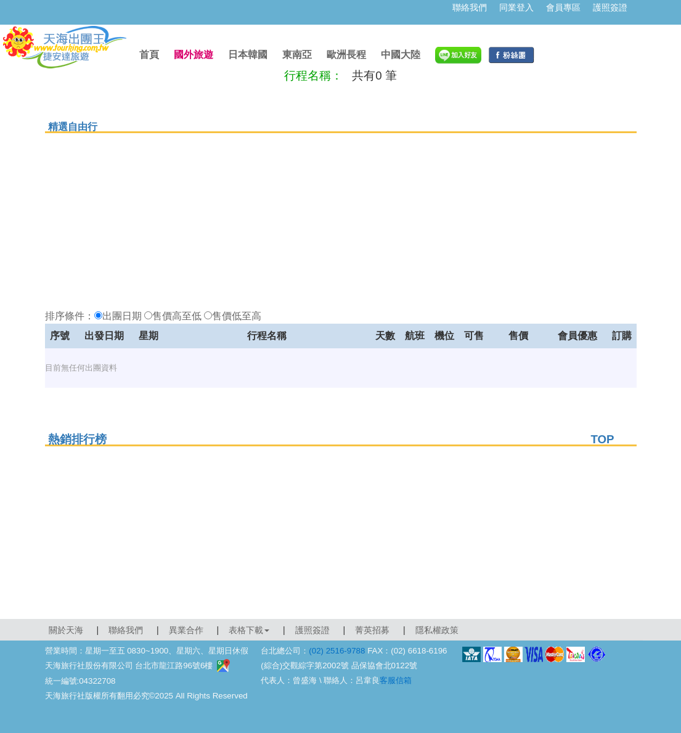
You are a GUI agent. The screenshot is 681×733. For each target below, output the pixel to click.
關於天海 (66, 630)
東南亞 (297, 54)
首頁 (149, 54)
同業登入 (516, 7)
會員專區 (563, 7)
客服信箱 (396, 680)
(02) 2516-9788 (337, 650)
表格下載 (249, 630)
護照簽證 (610, 7)
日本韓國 (247, 54)
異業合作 (186, 630)
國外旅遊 (193, 54)
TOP (602, 439)
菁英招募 (372, 630)
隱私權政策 (437, 630)
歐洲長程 (346, 54)
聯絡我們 (469, 7)
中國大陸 (400, 54)
